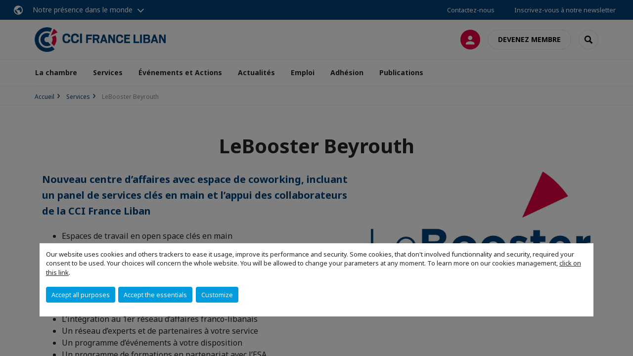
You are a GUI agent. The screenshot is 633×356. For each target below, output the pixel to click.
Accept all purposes (80, 294)
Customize (217, 294)
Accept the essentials (155, 294)
